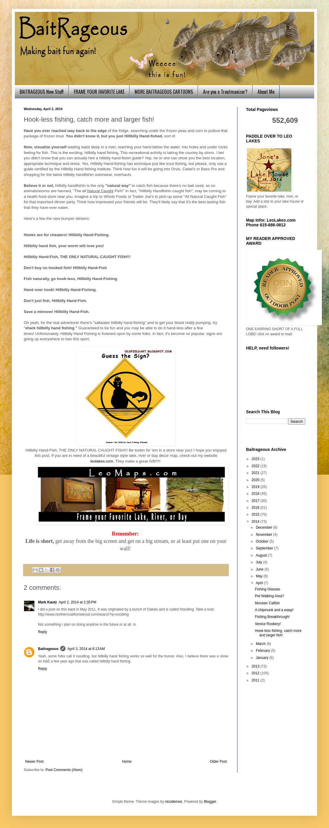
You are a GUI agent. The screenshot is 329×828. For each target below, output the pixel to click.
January (262, 658)
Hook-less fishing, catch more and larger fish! (278, 633)
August (262, 555)
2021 (256, 473)
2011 (256, 680)
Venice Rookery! (268, 624)
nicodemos (173, 802)
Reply (42, 632)
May (259, 576)
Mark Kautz (47, 602)
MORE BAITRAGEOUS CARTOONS (164, 91)
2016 (256, 508)
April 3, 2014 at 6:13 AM (86, 649)
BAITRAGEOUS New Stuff (42, 91)
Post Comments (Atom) (63, 770)
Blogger (210, 802)
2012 (256, 673)
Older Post (218, 761)
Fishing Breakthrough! (272, 617)
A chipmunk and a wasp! (274, 610)
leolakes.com (101, 461)
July (259, 562)
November (264, 535)
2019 (256, 487)
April (260, 583)
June (260, 569)
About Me (266, 91)
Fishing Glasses (267, 589)
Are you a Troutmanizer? (225, 91)
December (264, 527)
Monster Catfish (267, 603)
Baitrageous (48, 649)
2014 (256, 521)
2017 (256, 501)
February (263, 651)
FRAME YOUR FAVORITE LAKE (99, 91)
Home (127, 761)
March (261, 644)
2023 (256, 459)
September (265, 548)
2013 (256, 666)
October (262, 541)
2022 (256, 466)
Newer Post (34, 761)
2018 (256, 494)
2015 (256, 514)
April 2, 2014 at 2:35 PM (77, 602)
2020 (256, 480)
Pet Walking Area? (269, 596)
